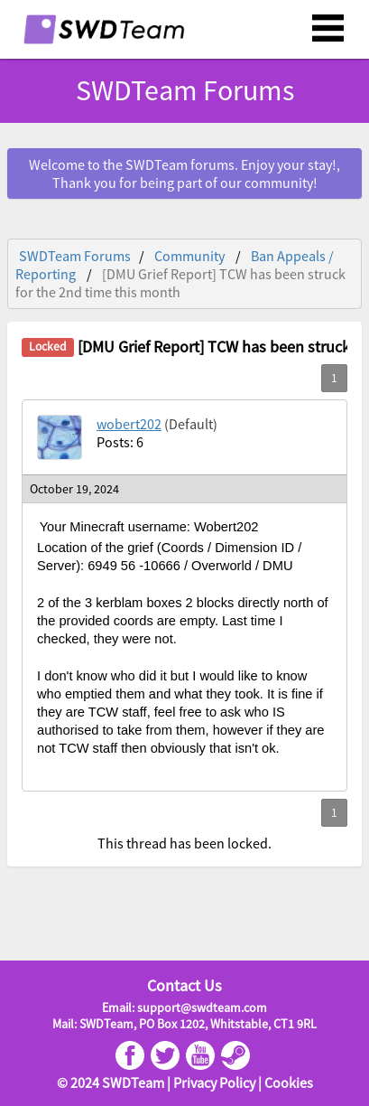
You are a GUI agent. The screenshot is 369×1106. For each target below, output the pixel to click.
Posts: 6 (120, 442)
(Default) (190, 424)
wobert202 (129, 424)
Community (189, 256)
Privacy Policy (214, 1082)
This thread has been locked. (184, 843)
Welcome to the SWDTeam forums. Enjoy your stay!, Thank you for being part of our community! (184, 173)
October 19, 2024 (74, 489)
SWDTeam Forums (185, 90)
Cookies (288, 1082)
